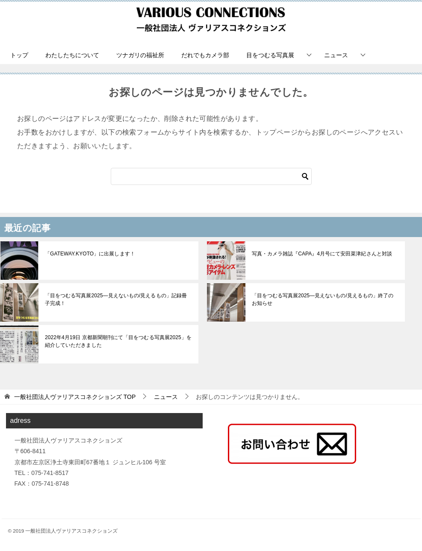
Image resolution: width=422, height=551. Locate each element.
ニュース (336, 55)
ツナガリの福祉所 (140, 55)
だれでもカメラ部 (205, 55)
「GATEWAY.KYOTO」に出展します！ (89, 254)
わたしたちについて (72, 55)
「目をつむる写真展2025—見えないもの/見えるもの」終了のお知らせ (325, 299)
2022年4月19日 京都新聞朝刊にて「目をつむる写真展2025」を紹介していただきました (118, 341)
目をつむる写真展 (270, 55)
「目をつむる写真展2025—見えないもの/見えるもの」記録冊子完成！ (118, 299)
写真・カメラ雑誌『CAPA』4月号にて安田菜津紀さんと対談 (321, 254)
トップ (19, 55)
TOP (75, 396)
